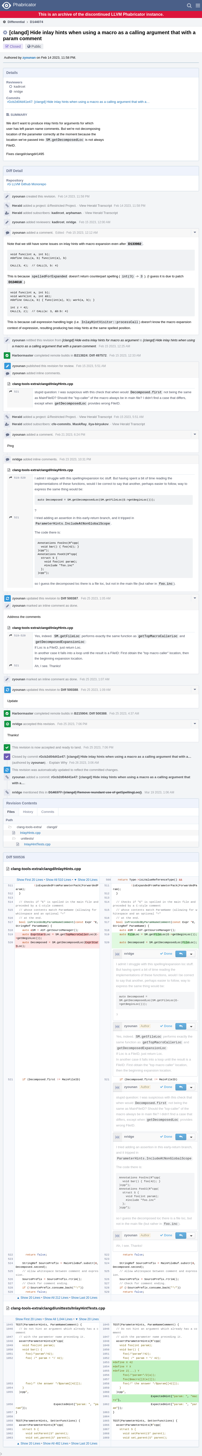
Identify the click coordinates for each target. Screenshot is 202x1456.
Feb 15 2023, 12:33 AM (125, 355)
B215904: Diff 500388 (90, 713)
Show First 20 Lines (30, 880)
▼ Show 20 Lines (85, 880)
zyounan (29, 57)
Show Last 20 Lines (84, 1297)
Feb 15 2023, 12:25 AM (114, 346)
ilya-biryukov (98, 424)
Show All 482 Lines (55, 1443)
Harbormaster (22, 355)
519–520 (17, 478)
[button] (198, 5)
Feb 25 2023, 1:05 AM (96, 598)
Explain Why (58, 762)
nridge (18, 91)
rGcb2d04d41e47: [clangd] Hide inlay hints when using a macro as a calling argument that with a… (78, 102)
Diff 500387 (69, 598)
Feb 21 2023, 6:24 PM (70, 434)
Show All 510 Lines (58, 880)
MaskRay (79, 424)
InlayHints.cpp (30, 833)
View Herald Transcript (95, 205)
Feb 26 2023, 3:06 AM (84, 762)
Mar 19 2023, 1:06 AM (159, 792)
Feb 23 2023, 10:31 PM (75, 459)
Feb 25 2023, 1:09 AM (96, 690)
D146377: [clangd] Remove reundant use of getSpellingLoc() (95, 792)
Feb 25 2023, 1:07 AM (94, 679)
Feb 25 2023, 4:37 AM (124, 713)
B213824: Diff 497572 (90, 355)
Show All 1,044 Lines (58, 1319)
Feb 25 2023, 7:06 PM (72, 724)
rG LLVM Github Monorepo (26, 184)
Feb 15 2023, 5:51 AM (91, 366)
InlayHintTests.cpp (37, 844)
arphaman (73, 213)
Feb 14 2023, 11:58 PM (73, 196)
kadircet (19, 86)
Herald (17, 205)
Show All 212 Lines (55, 1297)
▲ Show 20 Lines (28, 1297)
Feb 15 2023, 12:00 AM (94, 222)
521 (14, 391)
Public (36, 46)
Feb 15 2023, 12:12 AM (82, 232)
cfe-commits (61, 424)
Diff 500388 (69, 690)
